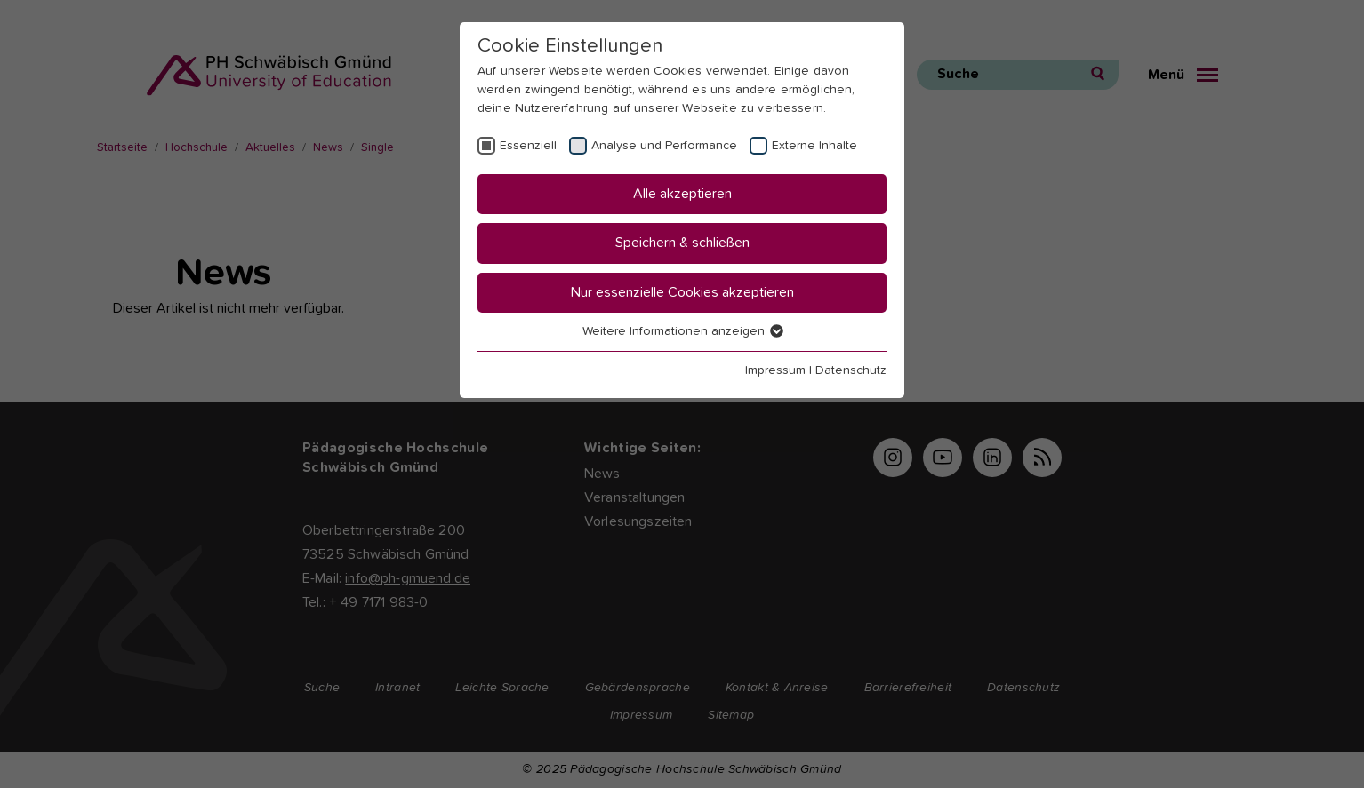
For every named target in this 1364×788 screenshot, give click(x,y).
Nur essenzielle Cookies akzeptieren (682, 292)
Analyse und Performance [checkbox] (664, 145)
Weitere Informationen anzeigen (682, 331)
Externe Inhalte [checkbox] (814, 145)
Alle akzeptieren (682, 194)
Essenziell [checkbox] (528, 145)
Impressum (775, 370)
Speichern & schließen (682, 242)
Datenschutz (851, 370)
